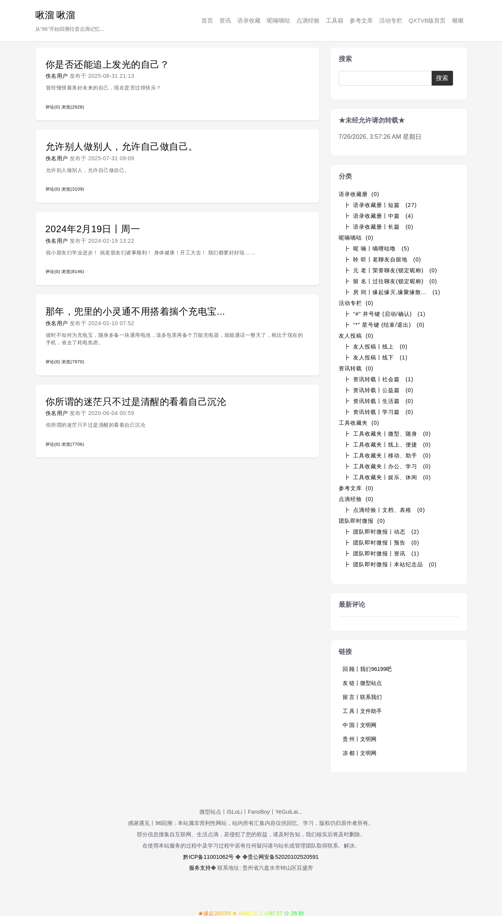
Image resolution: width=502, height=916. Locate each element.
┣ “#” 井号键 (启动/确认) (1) (385, 314)
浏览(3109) (72, 189)
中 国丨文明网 (360, 725)
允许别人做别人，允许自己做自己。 (121, 146)
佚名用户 (56, 76)
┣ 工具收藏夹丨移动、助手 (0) (387, 455)
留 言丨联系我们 (362, 697)
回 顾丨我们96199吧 (367, 669)
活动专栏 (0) (356, 303)
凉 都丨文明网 (360, 753)
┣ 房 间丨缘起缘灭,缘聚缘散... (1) (392, 292)
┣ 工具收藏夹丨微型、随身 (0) (387, 434)
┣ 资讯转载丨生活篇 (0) (379, 401)
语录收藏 (249, 20)
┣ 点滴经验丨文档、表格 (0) (384, 510)
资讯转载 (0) (356, 368)
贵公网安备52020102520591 (283, 857)
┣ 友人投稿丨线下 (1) (376, 357)
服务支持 (200, 868)
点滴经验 (308, 20)
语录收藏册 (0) (359, 194)
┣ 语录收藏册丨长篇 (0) (379, 227)
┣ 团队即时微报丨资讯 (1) (382, 553)
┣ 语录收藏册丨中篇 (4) (379, 216)
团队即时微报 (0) (362, 521)
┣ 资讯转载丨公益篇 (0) (379, 390)
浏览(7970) (72, 361)
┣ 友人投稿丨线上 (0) (376, 346)
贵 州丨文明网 (360, 739)
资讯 (225, 20)
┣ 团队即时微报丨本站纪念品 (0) (390, 564)
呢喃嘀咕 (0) (356, 238)
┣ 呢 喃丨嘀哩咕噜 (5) (376, 248)
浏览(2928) (72, 107)
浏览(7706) (72, 444)
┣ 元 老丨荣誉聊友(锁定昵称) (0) (390, 270)
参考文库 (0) (356, 488)
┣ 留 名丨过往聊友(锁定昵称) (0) (390, 281)
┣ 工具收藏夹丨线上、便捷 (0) (387, 444)
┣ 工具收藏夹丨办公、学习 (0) (387, 466)
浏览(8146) (72, 271)
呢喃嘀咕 (278, 20)
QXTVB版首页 (427, 20)
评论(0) (52, 107)
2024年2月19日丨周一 (92, 229)
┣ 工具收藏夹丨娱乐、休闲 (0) (387, 477)
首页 (207, 20)
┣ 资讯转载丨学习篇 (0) (379, 412)
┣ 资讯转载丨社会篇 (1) (379, 379)
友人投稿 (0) (356, 336)
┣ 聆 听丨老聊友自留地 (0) (382, 259)
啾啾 (458, 20)
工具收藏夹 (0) (359, 423)
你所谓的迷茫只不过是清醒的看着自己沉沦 (136, 401)
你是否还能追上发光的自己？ (107, 64)
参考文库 (361, 20)
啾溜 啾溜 (55, 15)
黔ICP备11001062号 (208, 857)
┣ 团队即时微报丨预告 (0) (382, 542)
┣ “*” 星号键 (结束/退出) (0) (384, 325)
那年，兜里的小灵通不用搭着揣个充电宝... (135, 311)
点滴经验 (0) (356, 499)
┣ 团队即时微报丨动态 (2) (382, 532)
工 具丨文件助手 (362, 711)
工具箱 (334, 20)
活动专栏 (390, 20)
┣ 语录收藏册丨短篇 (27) (380, 205)
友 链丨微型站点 (362, 683)
